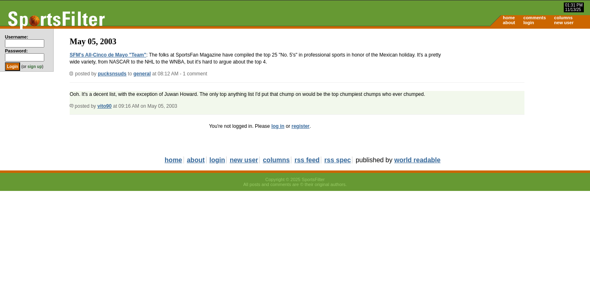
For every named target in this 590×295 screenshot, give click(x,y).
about (509, 22)
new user (564, 22)
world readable (417, 160)
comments (534, 17)
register (300, 126)
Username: (16, 36)
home (509, 17)
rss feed (307, 160)
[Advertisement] (520, 92)
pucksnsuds (112, 74)
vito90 (105, 106)
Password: (16, 50)
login (528, 22)
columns (563, 17)
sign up (34, 66)
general (142, 74)
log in (277, 126)
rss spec (337, 160)
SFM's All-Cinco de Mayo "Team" (108, 55)
